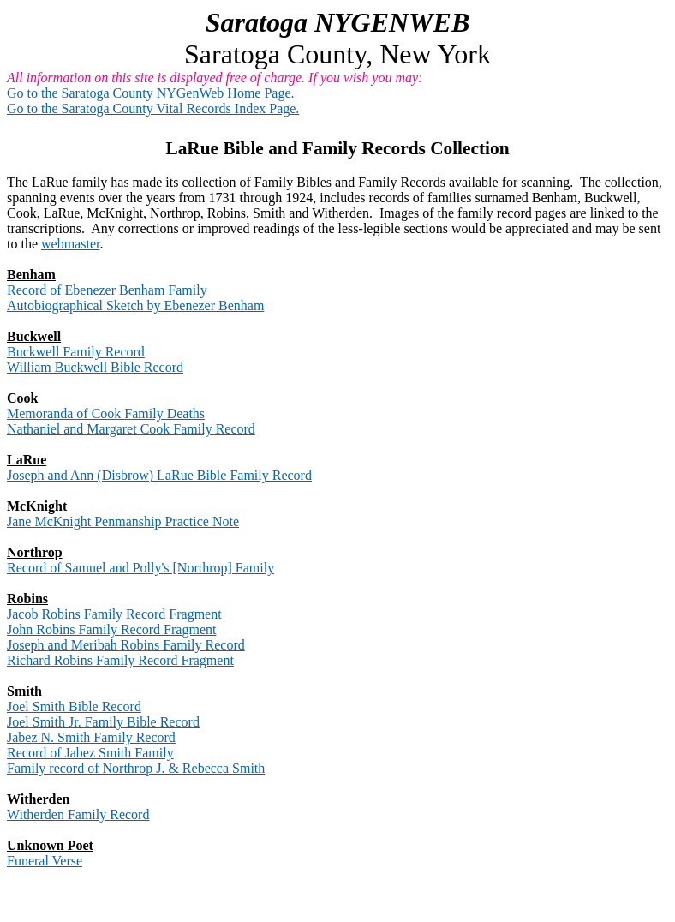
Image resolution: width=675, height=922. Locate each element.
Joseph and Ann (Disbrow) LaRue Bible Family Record (159, 475)
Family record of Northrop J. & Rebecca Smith (136, 768)
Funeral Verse (44, 860)
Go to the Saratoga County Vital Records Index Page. (153, 108)
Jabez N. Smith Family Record (91, 737)
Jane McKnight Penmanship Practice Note (123, 521)
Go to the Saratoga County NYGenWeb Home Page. (151, 93)
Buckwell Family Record (76, 351)
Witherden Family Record (78, 814)
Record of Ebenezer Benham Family (107, 290)
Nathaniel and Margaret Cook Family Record (131, 429)
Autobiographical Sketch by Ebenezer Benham (135, 305)
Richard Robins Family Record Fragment (120, 660)
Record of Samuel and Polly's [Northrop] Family (140, 567)
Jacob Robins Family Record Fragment (114, 614)
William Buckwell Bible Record (95, 367)
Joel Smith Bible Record (74, 706)
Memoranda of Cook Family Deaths (106, 413)
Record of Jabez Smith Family (90, 752)
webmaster (70, 243)
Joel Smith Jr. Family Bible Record (103, 722)
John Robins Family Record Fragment (111, 629)
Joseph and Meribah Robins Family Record (126, 645)
